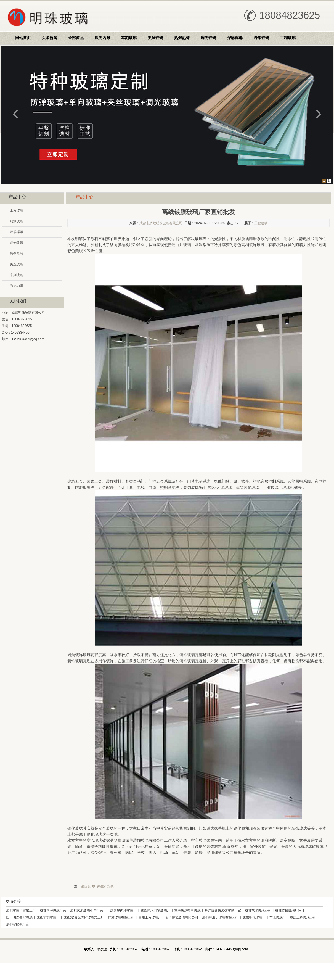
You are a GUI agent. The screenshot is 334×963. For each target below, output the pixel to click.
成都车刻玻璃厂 (48, 917)
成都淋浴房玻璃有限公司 (220, 917)
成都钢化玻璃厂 (254, 917)
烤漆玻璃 (261, 38)
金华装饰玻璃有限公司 (181, 917)
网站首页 (23, 38)
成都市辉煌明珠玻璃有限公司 (160, 223)
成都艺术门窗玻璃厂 (155, 910)
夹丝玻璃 (155, 38)
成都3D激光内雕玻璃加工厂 (83, 917)
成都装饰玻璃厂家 (288, 910)
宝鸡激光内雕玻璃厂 (122, 910)
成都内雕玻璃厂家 (53, 910)
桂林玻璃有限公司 (121, 917)
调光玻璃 (208, 38)
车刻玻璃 (129, 38)
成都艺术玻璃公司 (258, 910)
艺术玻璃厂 (277, 917)
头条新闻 (49, 38)
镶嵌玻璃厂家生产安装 (97, 886)
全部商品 (76, 38)
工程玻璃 (288, 38)
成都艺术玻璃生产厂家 (86, 910)
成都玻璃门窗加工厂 (21, 910)
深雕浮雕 (235, 38)
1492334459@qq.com (28, 339)
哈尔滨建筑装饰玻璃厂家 (223, 910)
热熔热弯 (182, 38)
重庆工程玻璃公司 (303, 917)
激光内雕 (102, 38)
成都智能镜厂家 (17, 924)
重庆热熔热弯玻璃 (187, 910)
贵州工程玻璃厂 (149, 917)
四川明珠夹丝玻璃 (19, 917)
